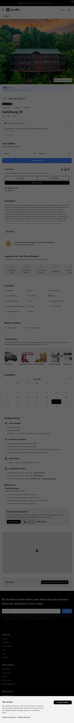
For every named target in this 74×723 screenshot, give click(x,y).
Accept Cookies (62, 702)
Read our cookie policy (9, 717)
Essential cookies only (23, 717)
